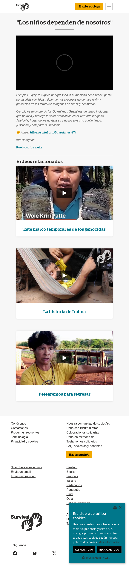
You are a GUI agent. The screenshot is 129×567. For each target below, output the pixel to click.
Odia (69, 498)
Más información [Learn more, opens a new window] (109, 542)
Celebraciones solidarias (82, 432)
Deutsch (71, 467)
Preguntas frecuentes (25, 432)
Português (73, 489)
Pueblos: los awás (29, 147)
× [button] (120, 507)
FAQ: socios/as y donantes (84, 446)
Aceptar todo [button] (84, 549)
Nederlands (74, 485)
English (71, 471)
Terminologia (19, 437)
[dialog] (97, 533)
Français (72, 476)
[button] (97, 558)
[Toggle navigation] (109, 6)
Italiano (71, 480)
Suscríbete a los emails (26, 467)
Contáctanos (19, 428)
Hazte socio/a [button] (89, 6)
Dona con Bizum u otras (82, 428)
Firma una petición (23, 476)
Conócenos (18, 423)
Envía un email (21, 471)
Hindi (69, 494)
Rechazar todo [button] (109, 549)
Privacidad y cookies (24, 441)
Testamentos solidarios (81, 441)
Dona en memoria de (80, 437)
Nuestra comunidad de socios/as (88, 423)
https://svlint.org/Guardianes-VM (53, 132)
